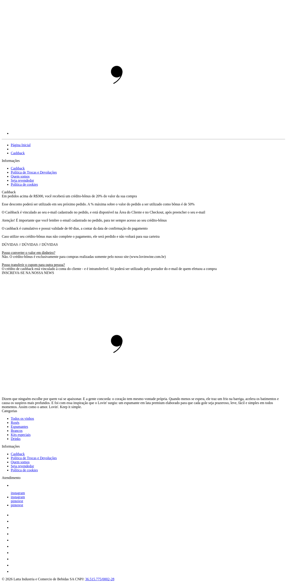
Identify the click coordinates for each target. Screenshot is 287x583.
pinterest (17, 501)
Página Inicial (20, 145)
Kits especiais (20, 435)
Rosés (15, 422)
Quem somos (20, 176)
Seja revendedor (22, 180)
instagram (18, 493)
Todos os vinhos (22, 418)
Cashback (18, 153)
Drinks (16, 439)
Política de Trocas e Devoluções (34, 172)
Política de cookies (24, 184)
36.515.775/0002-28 (99, 579)
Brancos (16, 431)
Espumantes (19, 427)
